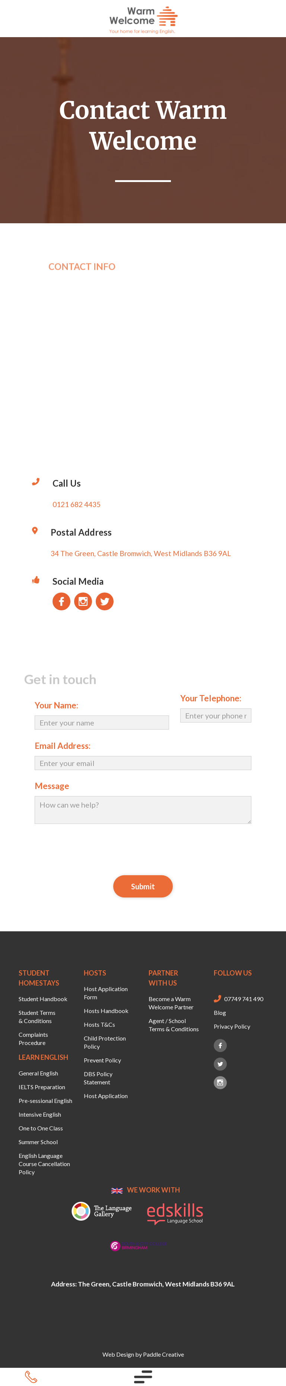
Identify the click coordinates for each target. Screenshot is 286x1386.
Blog (220, 1012)
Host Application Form (106, 992)
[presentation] (143, 848)
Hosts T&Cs (99, 1024)
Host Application (106, 1095)
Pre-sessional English (45, 1100)
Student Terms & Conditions (37, 1016)
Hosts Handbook (106, 1010)
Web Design (118, 1354)
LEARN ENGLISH (43, 1057)
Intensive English (40, 1114)
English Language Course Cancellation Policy (44, 1163)
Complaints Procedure (33, 1038)
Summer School (38, 1141)
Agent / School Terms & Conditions (174, 1024)
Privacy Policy (232, 1026)
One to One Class (41, 1128)
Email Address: (62, 746)
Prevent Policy (102, 1060)
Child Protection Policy (105, 1042)
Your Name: (56, 705)
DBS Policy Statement (98, 1077)
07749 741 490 (243, 998)
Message (52, 786)
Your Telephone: (210, 698)
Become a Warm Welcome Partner (171, 1002)
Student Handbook (43, 998)
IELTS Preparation (42, 1086)
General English (38, 1073)
